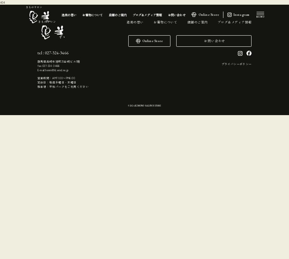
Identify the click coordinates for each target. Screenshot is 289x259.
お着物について (165, 22)
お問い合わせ (214, 40)
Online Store (209, 15)
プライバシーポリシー (237, 64)
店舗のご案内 (197, 22)
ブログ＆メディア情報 (235, 22)
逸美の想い (134, 22)
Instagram (242, 15)
